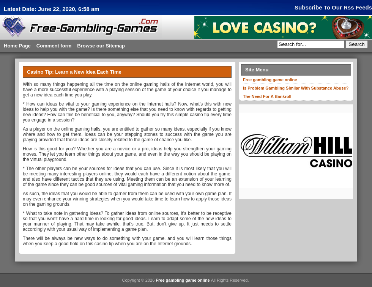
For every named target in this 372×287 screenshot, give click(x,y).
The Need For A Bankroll (267, 96)
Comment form (53, 46)
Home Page (17, 46)
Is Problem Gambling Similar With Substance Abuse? (295, 88)
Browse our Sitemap (101, 46)
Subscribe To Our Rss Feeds (333, 7)
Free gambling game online (270, 79)
